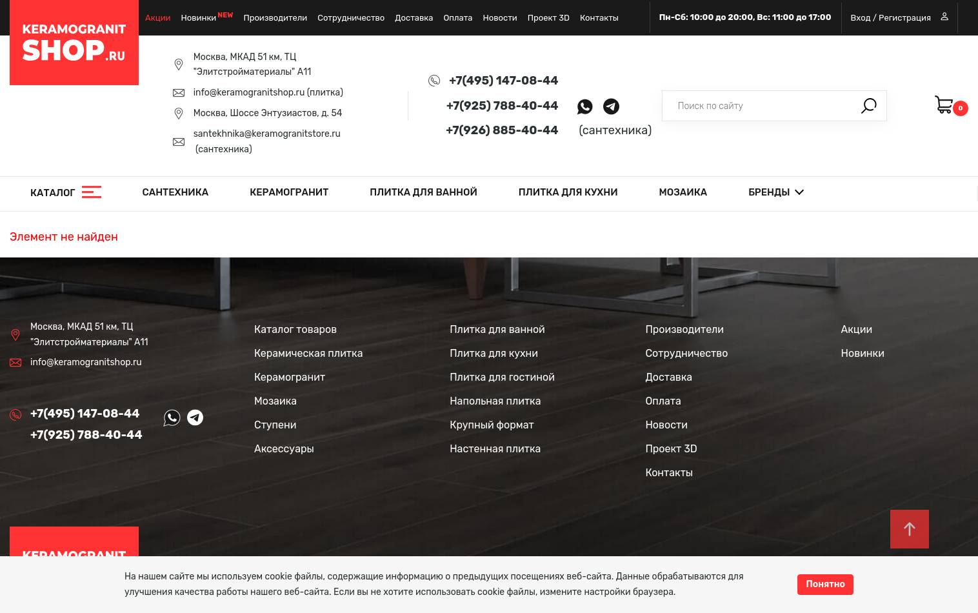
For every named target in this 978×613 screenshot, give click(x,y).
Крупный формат (492, 425)
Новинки (199, 18)
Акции (158, 18)
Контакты (599, 18)
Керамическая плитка (308, 353)
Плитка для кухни (568, 192)
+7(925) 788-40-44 (502, 106)
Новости (500, 18)
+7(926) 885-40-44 (502, 130)
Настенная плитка (495, 449)
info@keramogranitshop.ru (249, 92)
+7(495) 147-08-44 (503, 81)
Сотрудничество (350, 18)
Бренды (769, 192)
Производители (275, 18)
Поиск (869, 106)
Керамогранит (289, 192)
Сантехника (176, 192)
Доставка (414, 18)
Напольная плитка (495, 401)
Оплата (457, 18)
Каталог (52, 193)
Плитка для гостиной (502, 377)
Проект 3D (549, 18)
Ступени (275, 425)
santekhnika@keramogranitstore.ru (267, 133)
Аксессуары (284, 449)
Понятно (825, 584)
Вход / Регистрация (899, 17)
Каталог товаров (295, 329)
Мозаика (683, 192)
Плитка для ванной (423, 192)
